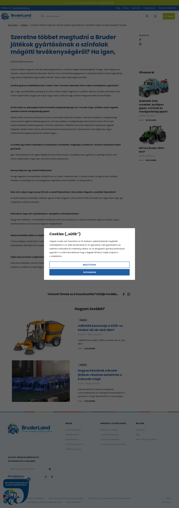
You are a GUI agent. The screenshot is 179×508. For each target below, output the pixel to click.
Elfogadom (89, 272)
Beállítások (89, 264)
